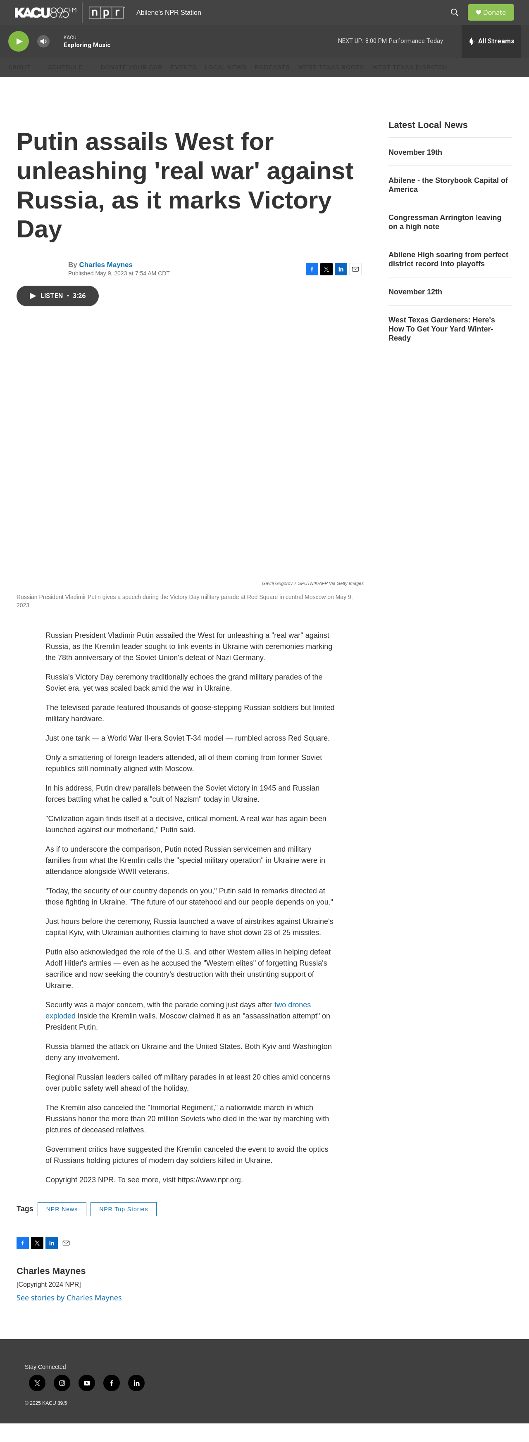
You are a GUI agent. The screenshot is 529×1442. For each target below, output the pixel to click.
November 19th (415, 171)
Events (183, 86)
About (19, 86)
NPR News (62, 1227)
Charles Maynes (105, 283)
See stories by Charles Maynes (69, 1316)
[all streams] (491, 59)
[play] (18, 60)
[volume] (43, 60)
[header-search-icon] (458, 22)
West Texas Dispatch (409, 86)
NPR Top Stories (123, 1227)
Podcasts (272, 86)
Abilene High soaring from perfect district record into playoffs (448, 278)
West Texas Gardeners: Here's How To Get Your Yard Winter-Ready (441, 347)
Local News (225, 86)
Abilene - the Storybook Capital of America (448, 203)
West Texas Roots (331, 86)
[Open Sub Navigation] (36, 86)
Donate (499, 21)
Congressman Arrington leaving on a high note (444, 240)
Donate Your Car (131, 86)
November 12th (415, 310)
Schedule (65, 86)
